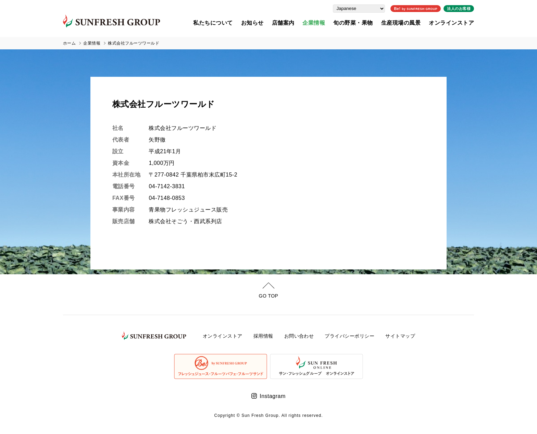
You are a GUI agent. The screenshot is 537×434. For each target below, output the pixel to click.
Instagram (272, 396)
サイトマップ (400, 336)
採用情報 (263, 336)
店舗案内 (283, 22)
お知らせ (252, 22)
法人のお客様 (459, 8)
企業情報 (313, 22)
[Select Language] (359, 8)
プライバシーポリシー (349, 336)
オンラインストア (451, 22)
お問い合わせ (299, 336)
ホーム (69, 43)
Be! (415, 8)
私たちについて (213, 22)
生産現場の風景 (401, 22)
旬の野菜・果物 (353, 22)
